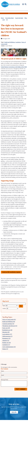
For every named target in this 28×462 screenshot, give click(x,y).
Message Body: (4, 379)
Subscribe (14, 412)
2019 (3, 19)
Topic (3, 305)
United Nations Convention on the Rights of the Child (14, 67)
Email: (2, 375)
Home (2, 18)
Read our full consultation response (11, 272)
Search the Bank (19, 18)
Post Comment (21, 389)
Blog (26, 18)
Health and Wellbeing (9, 42)
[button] (23, 4)
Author (4, 308)
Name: (2, 371)
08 (7, 19)
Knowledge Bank (9, 18)
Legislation (18, 42)
